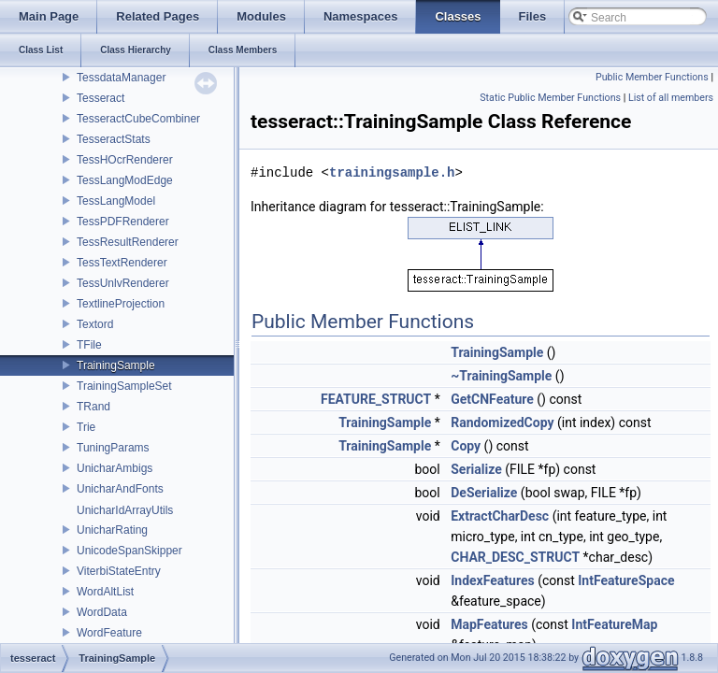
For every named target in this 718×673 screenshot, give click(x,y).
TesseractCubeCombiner (138, 118)
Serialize (476, 469)
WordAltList (105, 591)
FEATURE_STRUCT (376, 399)
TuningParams (113, 447)
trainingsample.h (391, 172)
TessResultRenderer (128, 242)
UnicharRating (112, 530)
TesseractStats (114, 139)
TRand (93, 406)
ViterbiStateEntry (119, 571)
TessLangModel (116, 201)
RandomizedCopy (502, 422)
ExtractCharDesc (500, 515)
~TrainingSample (501, 375)
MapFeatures (489, 624)
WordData (102, 612)
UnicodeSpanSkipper (129, 550)
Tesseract (100, 98)
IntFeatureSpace (626, 580)
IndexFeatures (492, 580)
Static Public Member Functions (550, 98)
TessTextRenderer (122, 262)
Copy (466, 445)
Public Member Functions (652, 77)
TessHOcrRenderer (125, 159)
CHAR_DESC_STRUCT (515, 557)
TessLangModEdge (125, 180)
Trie (86, 427)
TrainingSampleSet (124, 386)
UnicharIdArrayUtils (125, 510)
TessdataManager (121, 77)
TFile (89, 344)
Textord (95, 324)
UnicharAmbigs (114, 468)
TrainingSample (116, 365)
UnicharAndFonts (120, 488)
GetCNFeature (492, 399)
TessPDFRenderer (123, 221)
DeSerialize (484, 492)
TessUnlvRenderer (123, 283)
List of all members (670, 98)
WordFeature (109, 632)
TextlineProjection (121, 303)
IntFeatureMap (614, 624)
